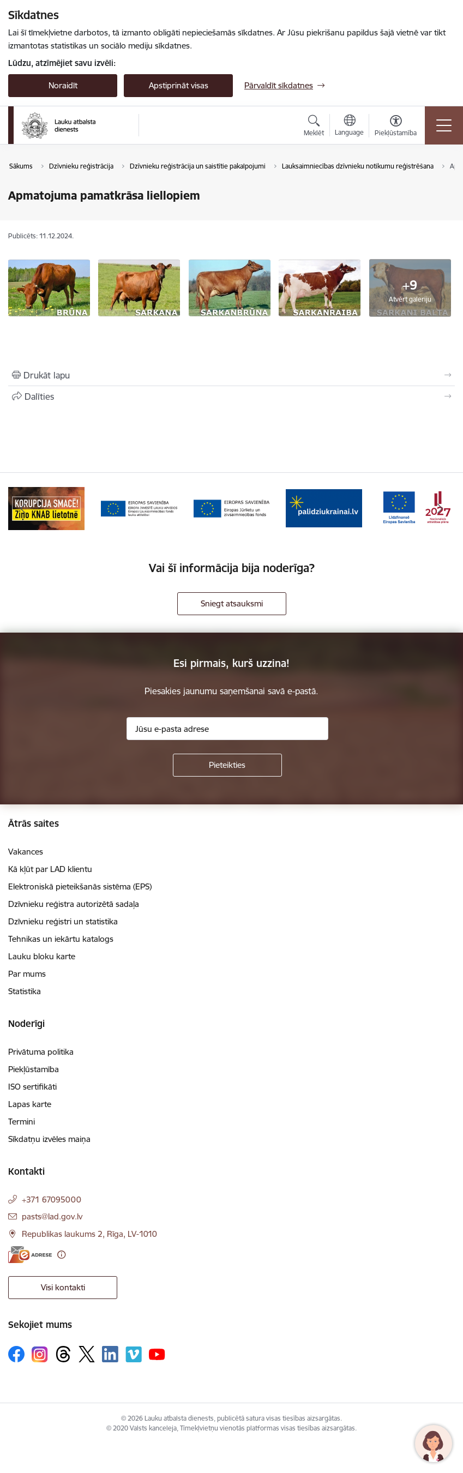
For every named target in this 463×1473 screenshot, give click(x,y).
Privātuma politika (41, 1052)
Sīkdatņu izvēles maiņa (49, 1139)
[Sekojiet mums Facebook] (16, 1354)
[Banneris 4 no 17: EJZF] (232, 507)
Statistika (24, 991)
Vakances (25, 851)
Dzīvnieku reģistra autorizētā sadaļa (73, 904)
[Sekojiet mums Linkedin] (110, 1354)
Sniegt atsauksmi (232, 603)
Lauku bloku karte (41, 956)
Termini (21, 1121)
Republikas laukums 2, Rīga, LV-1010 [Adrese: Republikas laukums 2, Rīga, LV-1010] (89, 1234)
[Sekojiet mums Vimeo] (133, 1354)
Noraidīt (63, 85)
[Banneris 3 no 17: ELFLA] (139, 507)
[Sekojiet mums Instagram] (40, 1354)
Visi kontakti (63, 1287)
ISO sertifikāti (32, 1086)
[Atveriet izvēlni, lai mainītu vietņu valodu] (349, 126)
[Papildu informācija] (61, 1254)
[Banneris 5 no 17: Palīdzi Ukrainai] (324, 507)
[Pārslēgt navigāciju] (444, 125)
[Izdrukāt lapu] (231, 375)
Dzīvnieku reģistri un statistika (63, 921)
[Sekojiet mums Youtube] (157, 1353)
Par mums (27, 974)
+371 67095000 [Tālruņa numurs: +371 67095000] (51, 1199)
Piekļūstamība (33, 1069)
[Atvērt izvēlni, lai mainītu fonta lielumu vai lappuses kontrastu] (395, 127)
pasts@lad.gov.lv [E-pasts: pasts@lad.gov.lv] (52, 1216)
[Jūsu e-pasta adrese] (227, 728)
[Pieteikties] (227, 765)
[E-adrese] (30, 1255)
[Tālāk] (440, 508)
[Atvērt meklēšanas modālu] (313, 127)
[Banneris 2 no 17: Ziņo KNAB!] (46, 507)
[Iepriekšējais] (23, 508)
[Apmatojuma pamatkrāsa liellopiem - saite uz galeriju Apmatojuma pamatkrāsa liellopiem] (49, 286)
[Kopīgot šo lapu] (231, 396)
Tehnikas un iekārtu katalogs (60, 939)
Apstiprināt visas (178, 85)
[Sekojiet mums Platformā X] (87, 1354)
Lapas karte (29, 1104)
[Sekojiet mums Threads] (63, 1354)
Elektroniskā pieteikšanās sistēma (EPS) (80, 886)
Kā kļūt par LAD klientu (50, 869)
